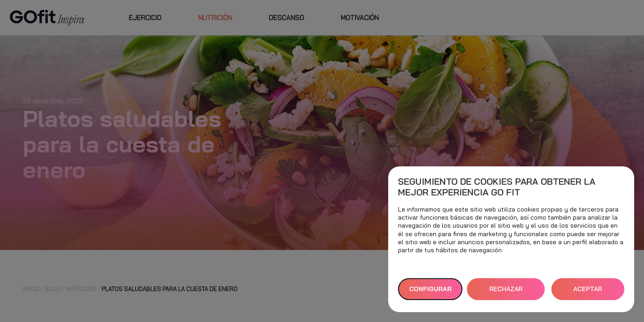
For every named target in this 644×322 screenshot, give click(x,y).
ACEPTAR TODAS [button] (587, 292)
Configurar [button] (430, 289)
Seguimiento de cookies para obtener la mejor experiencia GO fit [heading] (496, 187)
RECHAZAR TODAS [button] (505, 292)
